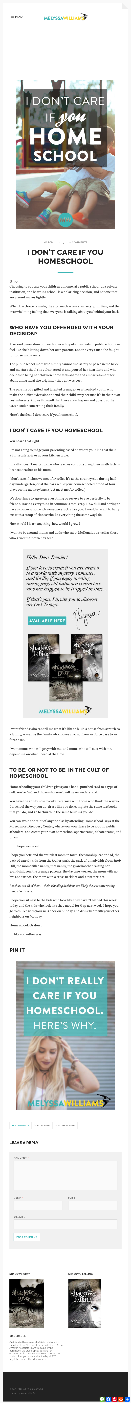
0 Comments (79, 242)
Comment (21, 1159)
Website (19, 1218)
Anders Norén (28, 1394)
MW (20, 1390)
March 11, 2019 (53, 242)
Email (73, 1199)
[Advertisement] (65, 56)
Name (18, 1199)
